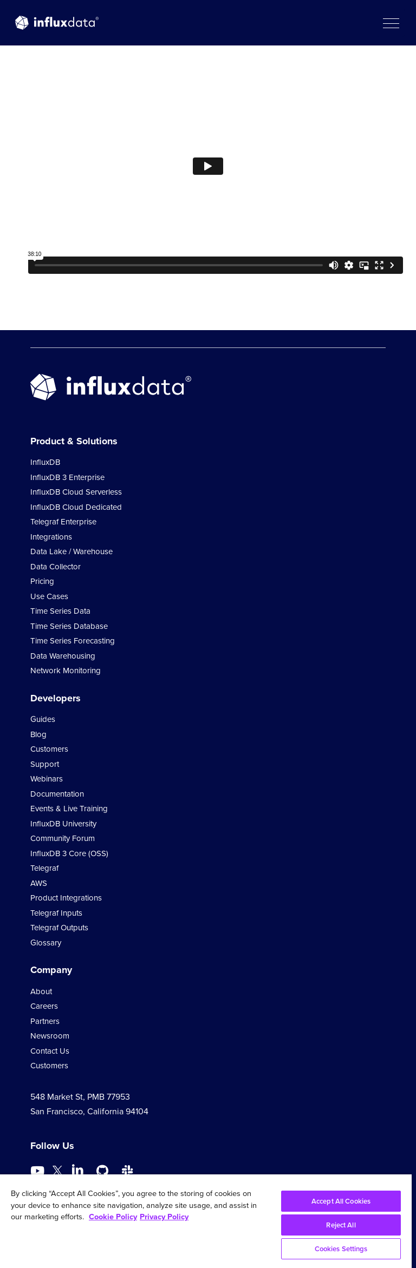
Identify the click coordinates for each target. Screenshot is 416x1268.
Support (44, 764)
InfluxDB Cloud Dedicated (76, 507)
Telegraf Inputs (56, 913)
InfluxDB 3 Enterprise (67, 477)
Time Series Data (60, 611)
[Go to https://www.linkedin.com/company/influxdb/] (77, 1170)
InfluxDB (45, 462)
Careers (44, 1006)
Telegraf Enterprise (63, 522)
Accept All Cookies (340, 1201)
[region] (206, 1221)
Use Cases (49, 596)
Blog (38, 734)
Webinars (46, 779)
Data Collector (55, 567)
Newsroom (49, 1036)
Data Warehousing (62, 656)
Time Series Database (69, 626)
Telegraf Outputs (59, 928)
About (41, 991)
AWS (38, 883)
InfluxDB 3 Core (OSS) (69, 853)
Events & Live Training (69, 808)
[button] (390, 23)
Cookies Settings (341, 1249)
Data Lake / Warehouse (71, 551)
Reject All (340, 1225)
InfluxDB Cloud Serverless (76, 492)
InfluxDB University (63, 824)
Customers (49, 749)
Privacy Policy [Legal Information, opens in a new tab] (164, 1217)
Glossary (45, 943)
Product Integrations (66, 898)
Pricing (42, 581)
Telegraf (44, 868)
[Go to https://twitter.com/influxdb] (57, 1172)
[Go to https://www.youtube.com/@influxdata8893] (38, 1171)
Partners (45, 1021)
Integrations (51, 537)
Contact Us (49, 1051)
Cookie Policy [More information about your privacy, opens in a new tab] (113, 1217)
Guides (42, 719)
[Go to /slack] (127, 1171)
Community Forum (62, 838)
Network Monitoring (65, 670)
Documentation (57, 794)
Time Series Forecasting (72, 641)
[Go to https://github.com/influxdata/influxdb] (102, 1171)
